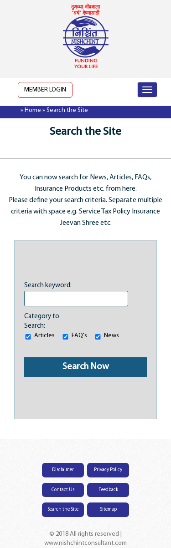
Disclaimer (63, 469)
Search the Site (62, 509)
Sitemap (108, 509)
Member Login (45, 89)
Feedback (108, 489)
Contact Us (63, 489)
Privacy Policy (108, 469)
